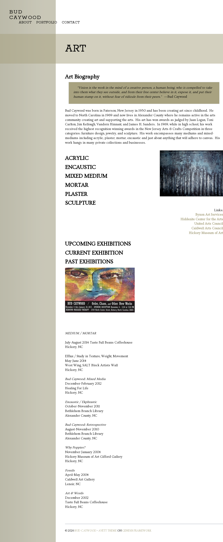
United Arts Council (208, 224)
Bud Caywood (25, 15)
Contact (71, 22)
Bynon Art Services (209, 215)
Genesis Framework (136, 530)
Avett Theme (107, 530)
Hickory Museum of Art (206, 233)
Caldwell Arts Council (207, 228)
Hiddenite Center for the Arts (201, 219)
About (25, 22)
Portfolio (46, 22)
